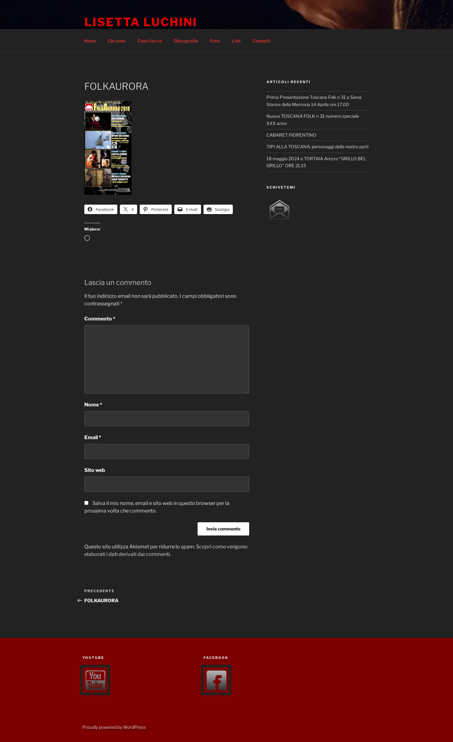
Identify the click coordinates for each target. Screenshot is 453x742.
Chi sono (117, 40)
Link (236, 40)
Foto (215, 40)
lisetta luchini (141, 22)
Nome (93, 405)
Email (92, 437)
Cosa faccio (149, 40)
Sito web (94, 470)
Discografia (186, 40)
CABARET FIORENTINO (291, 135)
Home (90, 40)
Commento (99, 319)
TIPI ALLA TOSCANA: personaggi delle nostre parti (317, 146)
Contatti (261, 40)
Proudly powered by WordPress (114, 727)
